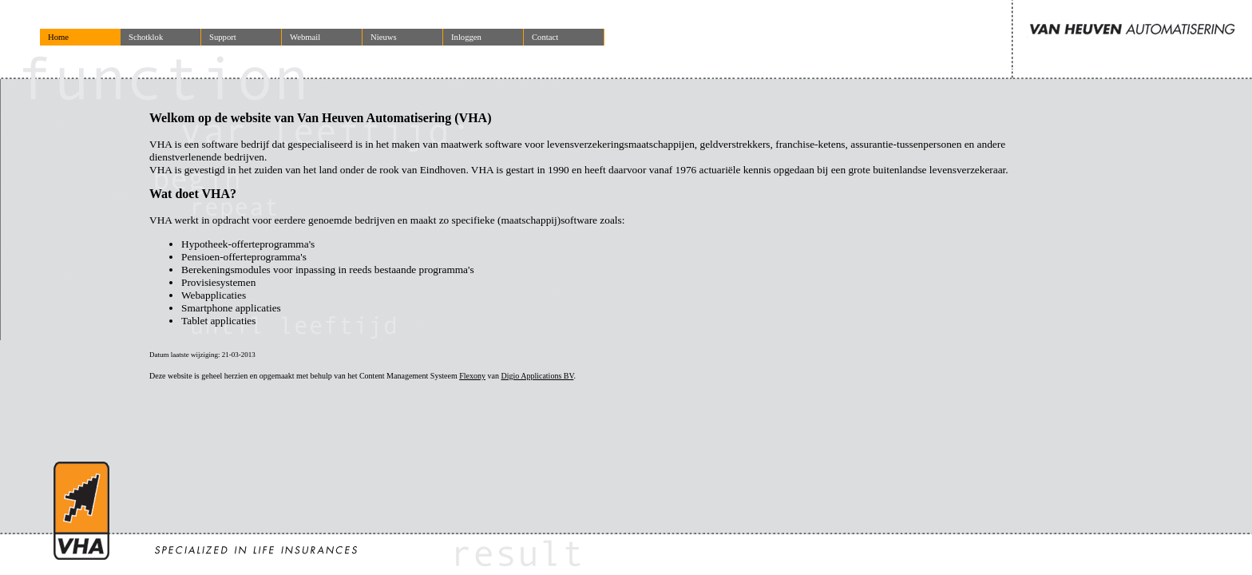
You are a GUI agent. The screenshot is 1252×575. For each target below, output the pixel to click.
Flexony (472, 375)
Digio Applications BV (537, 375)
